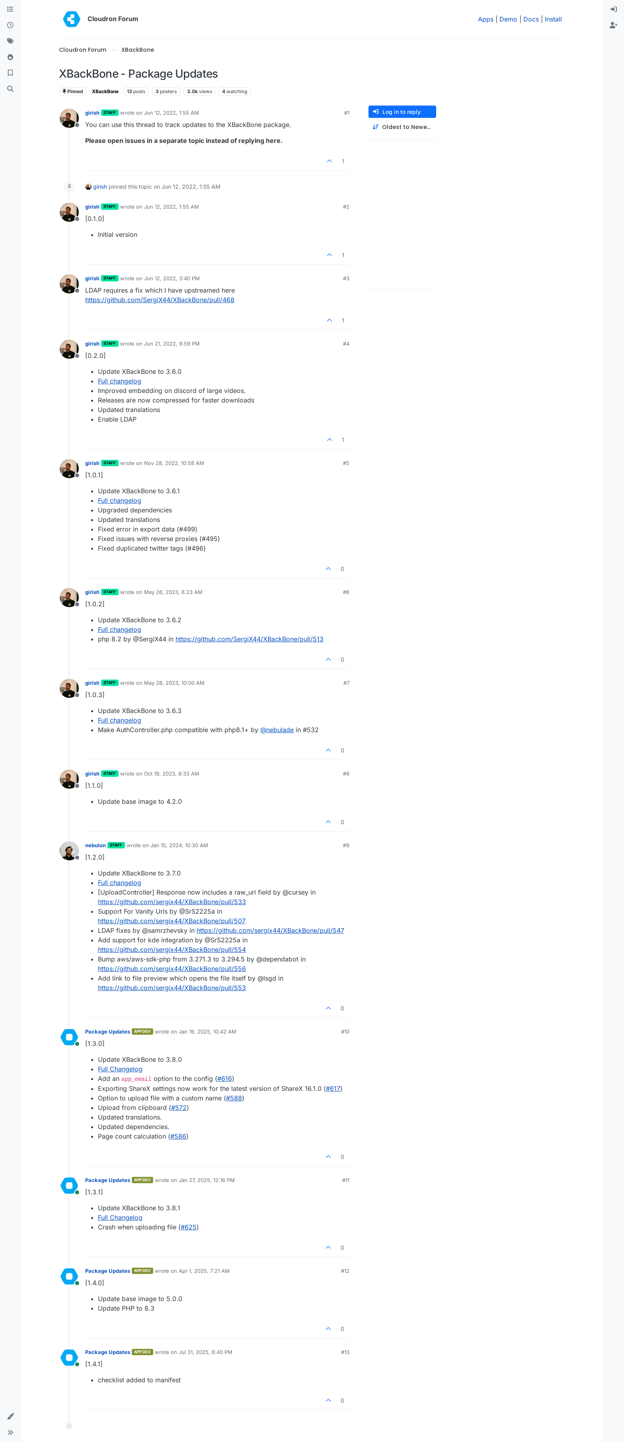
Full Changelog (120, 1069)
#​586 (178, 1136)
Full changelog (119, 381)
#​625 (189, 1227)
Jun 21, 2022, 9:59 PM (172, 343)
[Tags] (10, 41)
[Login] (613, 9)
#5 (346, 463)
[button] (10, 1416)
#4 (346, 343)
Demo (508, 19)
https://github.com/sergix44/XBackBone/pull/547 (270, 930)
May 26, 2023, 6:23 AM (173, 592)
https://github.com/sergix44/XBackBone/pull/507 (172, 921)
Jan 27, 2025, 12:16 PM (207, 1180)
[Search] (10, 89)
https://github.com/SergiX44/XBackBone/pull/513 (250, 639)
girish (92, 112)
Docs (531, 19)
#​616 (224, 1078)
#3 (346, 278)
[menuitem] (613, 9)
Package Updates (107, 1031)
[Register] (613, 25)
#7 (346, 683)
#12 (345, 1271)
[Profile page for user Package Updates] (69, 1037)
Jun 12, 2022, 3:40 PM (172, 278)
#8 (346, 773)
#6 (346, 592)
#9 (346, 845)
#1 (346, 112)
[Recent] (10, 25)
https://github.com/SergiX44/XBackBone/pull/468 (159, 300)
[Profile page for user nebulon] (69, 850)
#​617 (333, 1088)
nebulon (95, 845)
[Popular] (10, 57)
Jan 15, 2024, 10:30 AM (179, 845)
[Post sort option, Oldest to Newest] (402, 127)
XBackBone (105, 91)
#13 (345, 1352)
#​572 (179, 1108)
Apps (485, 19)
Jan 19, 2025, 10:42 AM (207, 1031)
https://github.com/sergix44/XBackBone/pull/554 (172, 950)
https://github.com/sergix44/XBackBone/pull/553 (172, 988)
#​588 (234, 1098)
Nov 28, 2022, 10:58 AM (174, 463)
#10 (345, 1031)
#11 (345, 1180)
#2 (346, 206)
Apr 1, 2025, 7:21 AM (204, 1271)
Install (553, 19)
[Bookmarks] (10, 73)
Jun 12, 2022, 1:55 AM (171, 112)
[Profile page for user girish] (69, 118)
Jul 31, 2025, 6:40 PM (205, 1352)
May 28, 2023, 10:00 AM (174, 683)
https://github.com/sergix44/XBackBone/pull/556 (172, 969)
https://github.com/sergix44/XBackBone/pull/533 (172, 902)
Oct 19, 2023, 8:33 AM (171, 773)
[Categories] (10, 9)
